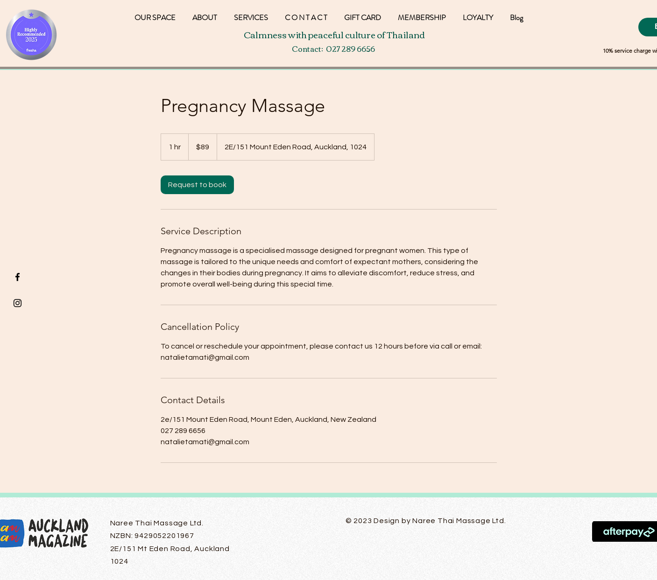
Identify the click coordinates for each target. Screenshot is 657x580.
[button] (478, 13)
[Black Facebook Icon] (17, 277)
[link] (197, 184)
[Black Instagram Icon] (17, 303)
